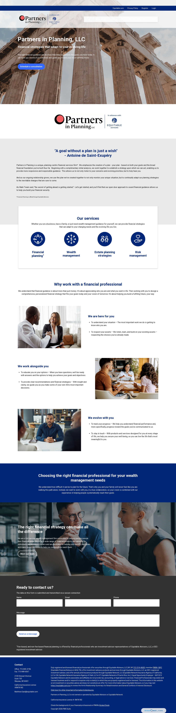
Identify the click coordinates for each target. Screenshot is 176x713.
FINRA (155, 668)
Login (154, 2)
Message (20, 612)
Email (67, 597)
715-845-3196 (25, 669)
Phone (116, 597)
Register (145, 2)
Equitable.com (118, 2)
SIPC (160, 668)
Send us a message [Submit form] (28, 634)
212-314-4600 (138, 668)
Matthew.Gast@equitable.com (26, 692)
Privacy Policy (132, 2)
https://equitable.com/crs (61, 686)
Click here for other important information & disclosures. (72, 690)
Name (19, 597)
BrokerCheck (104, 705)
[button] (87, 13)
